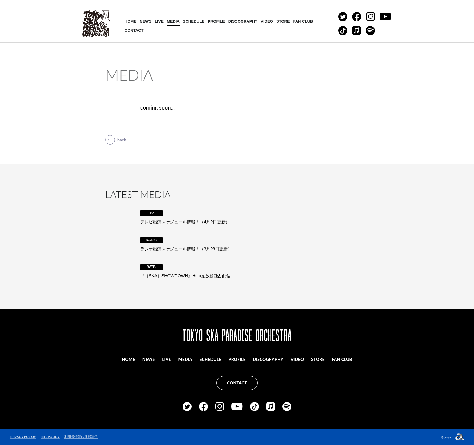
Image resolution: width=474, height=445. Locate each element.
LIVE (159, 21)
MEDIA (173, 21)
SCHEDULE (194, 21)
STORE (283, 21)
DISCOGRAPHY (243, 21)
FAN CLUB (303, 21)
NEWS (145, 21)
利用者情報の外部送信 (81, 436)
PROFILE (216, 21)
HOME (130, 21)
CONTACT (134, 30)
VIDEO (267, 21)
